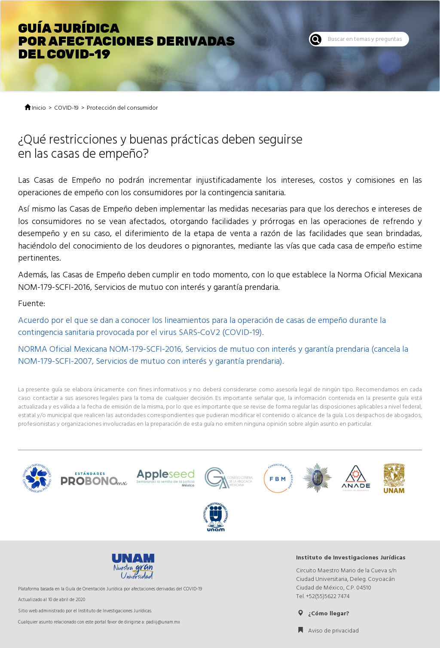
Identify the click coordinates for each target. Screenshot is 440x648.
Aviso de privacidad (328, 631)
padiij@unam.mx (163, 622)
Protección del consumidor (122, 108)
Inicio (35, 108)
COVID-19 (66, 108)
